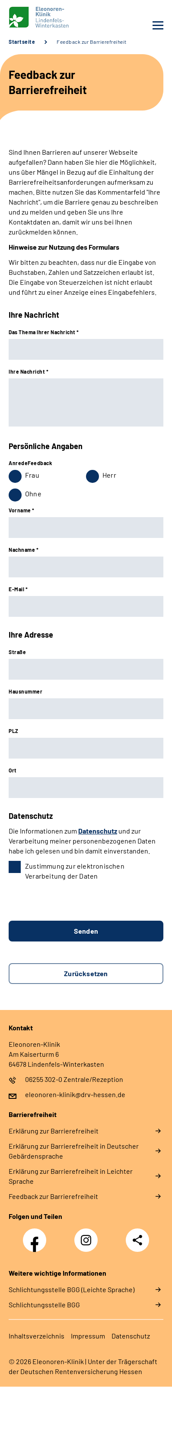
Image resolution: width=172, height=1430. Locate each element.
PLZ (14, 731)
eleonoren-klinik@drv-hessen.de (75, 1094)
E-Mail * (18, 589)
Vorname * (22, 510)
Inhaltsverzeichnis (36, 1336)
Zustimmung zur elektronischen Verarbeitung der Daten (74, 871)
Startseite (22, 42)
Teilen (137, 1240)
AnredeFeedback (30, 463)
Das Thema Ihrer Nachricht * (44, 332)
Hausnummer (25, 691)
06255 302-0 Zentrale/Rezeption (74, 1079)
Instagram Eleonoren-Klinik (88, 1242)
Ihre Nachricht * (28, 371)
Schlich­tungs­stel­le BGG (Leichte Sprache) (71, 1289)
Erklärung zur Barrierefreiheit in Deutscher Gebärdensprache (74, 1151)
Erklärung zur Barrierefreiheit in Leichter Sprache (71, 1176)
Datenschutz (97, 831)
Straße (17, 652)
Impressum (88, 1336)
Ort (13, 770)
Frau (32, 475)
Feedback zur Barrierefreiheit (92, 42)
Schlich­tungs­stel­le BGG (44, 1304)
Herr (109, 475)
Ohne (33, 493)
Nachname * (23, 550)
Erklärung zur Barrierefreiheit (54, 1131)
